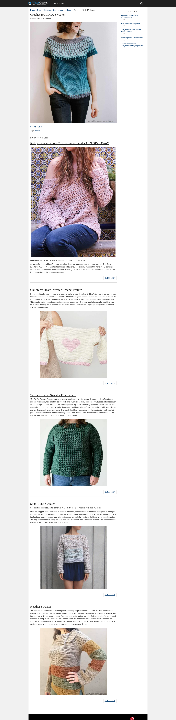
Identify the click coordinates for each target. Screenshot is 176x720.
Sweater (37, 131)
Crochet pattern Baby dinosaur (132, 38)
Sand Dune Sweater (42, 502)
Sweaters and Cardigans (62, 10)
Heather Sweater (40, 604)
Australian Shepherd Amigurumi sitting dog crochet (132, 45)
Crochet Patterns (58, 3)
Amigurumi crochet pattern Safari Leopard (131, 31)
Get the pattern (36, 127)
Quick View (110, 278)
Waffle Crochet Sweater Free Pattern (53, 394)
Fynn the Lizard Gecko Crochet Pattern (129, 17)
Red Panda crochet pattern (130, 24)
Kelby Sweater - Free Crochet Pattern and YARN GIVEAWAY (69, 143)
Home (32, 10)
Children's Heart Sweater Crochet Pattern (56, 289)
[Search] (141, 3)
